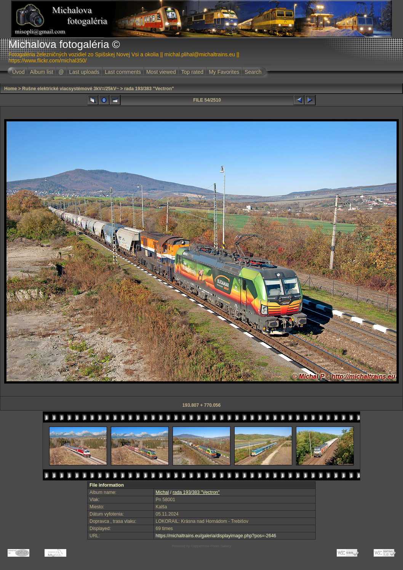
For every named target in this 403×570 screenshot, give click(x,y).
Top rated (192, 72)
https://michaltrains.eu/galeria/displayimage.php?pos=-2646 (216, 535)
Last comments (123, 72)
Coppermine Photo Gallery (211, 546)
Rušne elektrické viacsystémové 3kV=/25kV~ (70, 88)
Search (253, 72)
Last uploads (84, 72)
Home (10, 88)
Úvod (18, 72)
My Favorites (224, 72)
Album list (41, 72)
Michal (162, 492)
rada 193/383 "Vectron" (149, 88)
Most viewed (161, 72)
